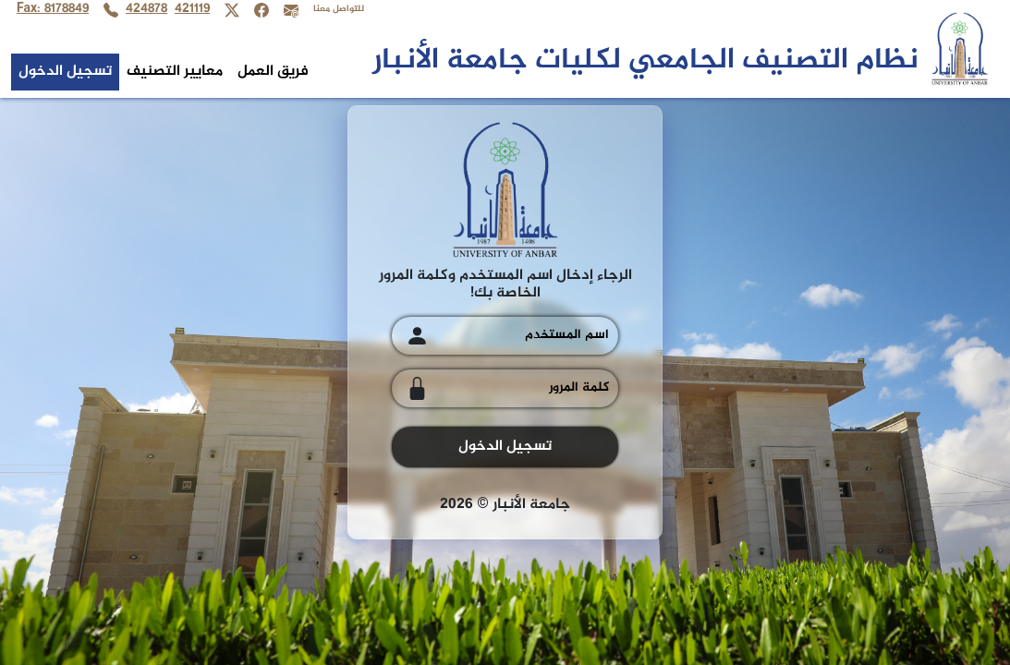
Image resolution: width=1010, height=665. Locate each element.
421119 (192, 9)
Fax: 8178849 (53, 9)
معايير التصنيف (175, 71)
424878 (146, 9)
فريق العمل (273, 71)
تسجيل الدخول (65, 71)
